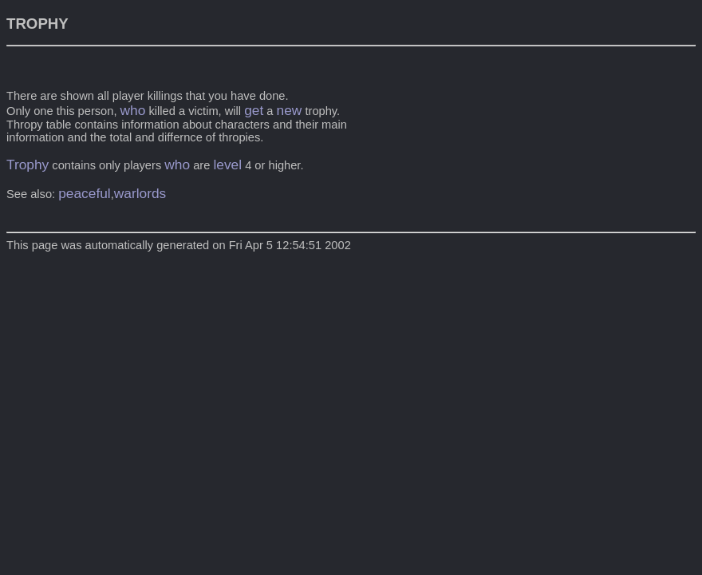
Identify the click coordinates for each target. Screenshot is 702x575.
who (133, 110)
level (227, 164)
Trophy (27, 164)
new (289, 110)
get (253, 110)
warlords (140, 193)
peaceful (84, 193)
